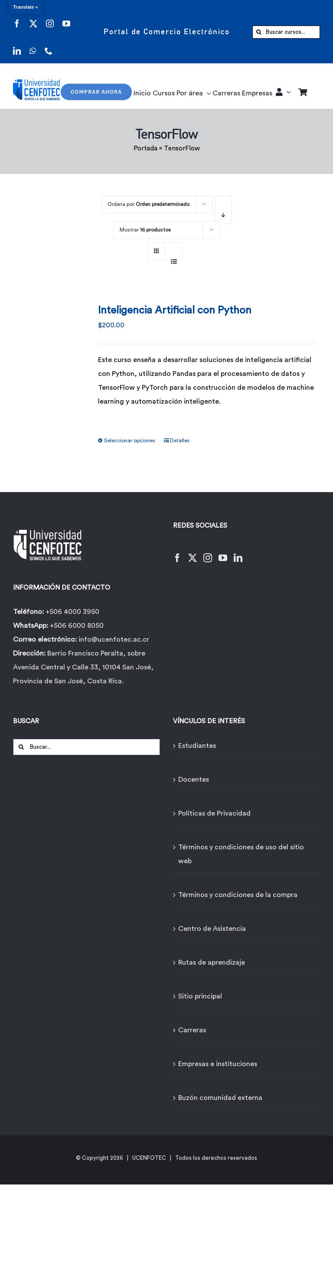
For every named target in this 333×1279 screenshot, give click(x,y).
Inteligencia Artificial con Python (174, 310)
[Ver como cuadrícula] (156, 248)
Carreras (192, 1030)
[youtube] (66, 18)
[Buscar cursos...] (286, 32)
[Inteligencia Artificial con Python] (51, 353)
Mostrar (145, 229)
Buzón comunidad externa (220, 1097)
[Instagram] (207, 552)
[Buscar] (258, 32)
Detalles (179, 440)
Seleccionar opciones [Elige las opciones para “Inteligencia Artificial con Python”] (129, 440)
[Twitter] (192, 552)
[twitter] (33, 18)
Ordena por (148, 204)
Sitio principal (200, 996)
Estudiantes (197, 745)
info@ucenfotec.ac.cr (113, 639)
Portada (145, 148)
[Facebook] (177, 552)
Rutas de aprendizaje (211, 962)
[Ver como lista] (173, 257)
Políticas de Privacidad (214, 813)
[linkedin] (17, 45)
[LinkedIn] (238, 552)
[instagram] (50, 18)
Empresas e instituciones (217, 1063)
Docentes (193, 779)
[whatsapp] (32, 45)
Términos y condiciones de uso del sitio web (241, 854)
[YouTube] (223, 552)
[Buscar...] (86, 747)
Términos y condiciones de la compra (237, 894)
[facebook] (17, 18)
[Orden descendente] (223, 210)
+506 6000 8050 (76, 625)
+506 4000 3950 (72, 611)
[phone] (48, 45)
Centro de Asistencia (212, 928)
